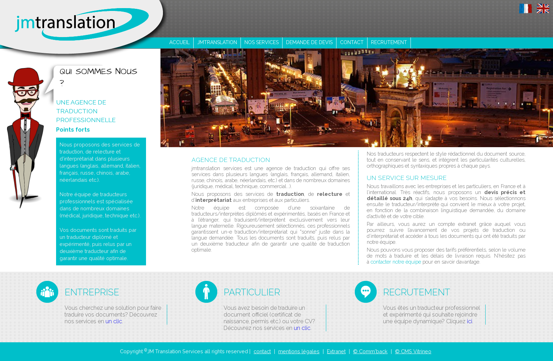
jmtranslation (217, 42)
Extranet (336, 351)
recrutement (389, 42)
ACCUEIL (179, 42)
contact (352, 42)
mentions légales (299, 351)
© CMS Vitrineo (413, 351)
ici (469, 321)
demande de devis (309, 42)
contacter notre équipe (396, 262)
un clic (113, 321)
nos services (261, 42)
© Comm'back (370, 351)
